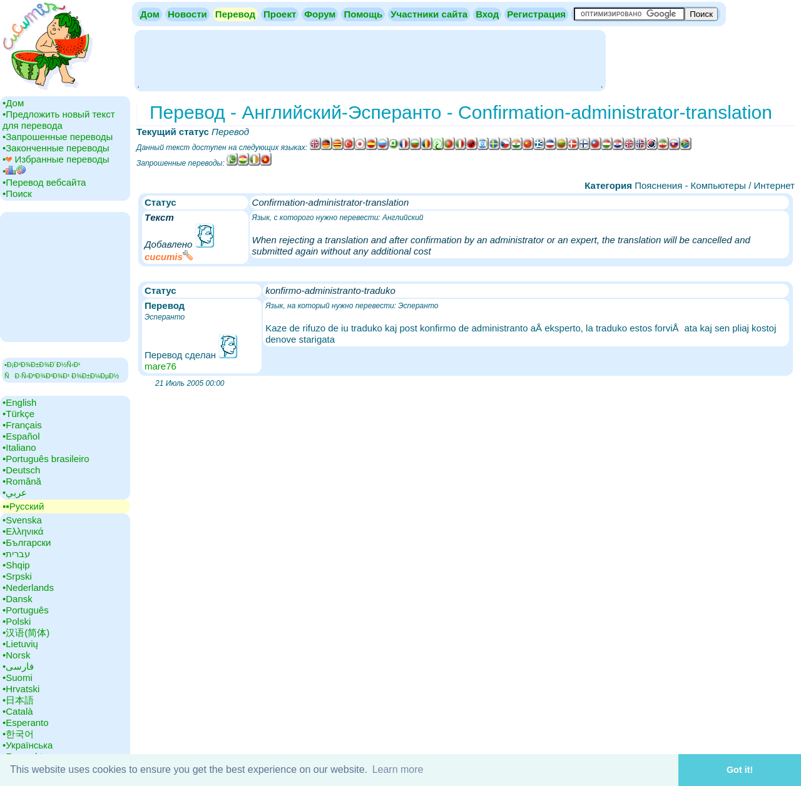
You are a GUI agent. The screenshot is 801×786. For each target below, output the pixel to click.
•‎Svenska (22, 520)
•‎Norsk (16, 655)
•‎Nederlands (28, 587)
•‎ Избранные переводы (56, 159)
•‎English (19, 402)
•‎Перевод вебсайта (44, 182)
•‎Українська (28, 745)
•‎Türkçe (18, 413)
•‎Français (22, 425)
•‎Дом (13, 103)
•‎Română (22, 481)
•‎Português (26, 610)
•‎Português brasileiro (46, 458)
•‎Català (18, 711)
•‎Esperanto (26, 722)
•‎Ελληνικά (23, 531)
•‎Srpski (17, 576)
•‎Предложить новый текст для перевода (59, 120)
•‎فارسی (18, 666)
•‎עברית (16, 553)
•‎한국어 (18, 733)
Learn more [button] (398, 769)
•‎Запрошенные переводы (58, 136)
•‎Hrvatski (21, 688)
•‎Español (21, 436)
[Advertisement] (370, 59)
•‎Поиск (17, 193)
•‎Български (27, 542)
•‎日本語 (18, 700)
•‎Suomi (18, 677)
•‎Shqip (16, 565)
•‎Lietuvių (20, 643)
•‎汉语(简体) (26, 632)
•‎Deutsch (21, 470)
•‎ (14, 171)
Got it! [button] (740, 770)
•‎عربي (15, 492)
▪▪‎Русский (23, 506)
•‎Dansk (18, 598)
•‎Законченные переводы (56, 148)
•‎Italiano (19, 447)
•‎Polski (17, 621)
